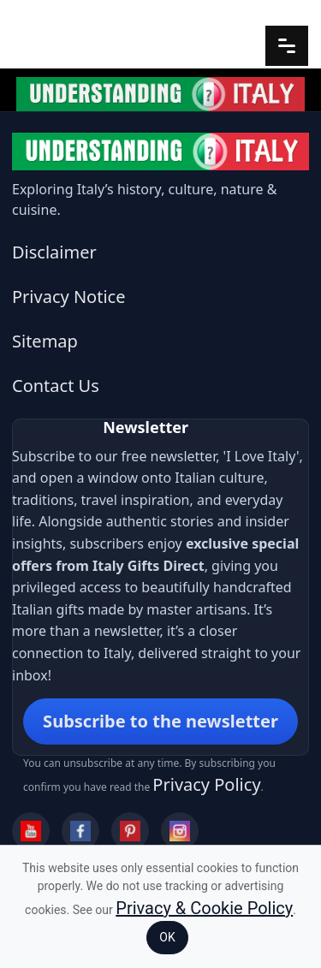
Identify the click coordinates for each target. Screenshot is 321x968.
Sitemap (45, 341)
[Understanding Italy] (160, 151)
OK (167, 937)
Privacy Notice (68, 296)
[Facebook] (80, 831)
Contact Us (55, 385)
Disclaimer (54, 252)
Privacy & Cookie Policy (204, 908)
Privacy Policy (206, 784)
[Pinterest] (130, 831)
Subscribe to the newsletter (160, 721)
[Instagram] (180, 831)
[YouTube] (31, 831)
